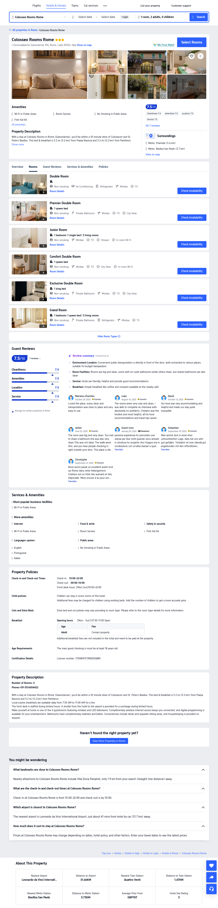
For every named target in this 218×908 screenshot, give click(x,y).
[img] (49, 74)
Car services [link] (91, 5)
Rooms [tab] (33, 166)
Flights (36, 5)
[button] (105, 6)
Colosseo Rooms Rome (33, 39)
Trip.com (106, 853)
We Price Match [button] (165, 44)
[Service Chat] (211, 889)
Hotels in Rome (170, 853)
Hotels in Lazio (150, 853)
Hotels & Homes (56, 5)
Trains (74, 5)
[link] (150, 6)
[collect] (211, 865)
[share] (211, 877)
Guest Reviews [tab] (52, 166)
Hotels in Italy (132, 853)
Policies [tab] (103, 166)
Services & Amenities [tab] (80, 166)
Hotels (117, 853)
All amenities (18, 124)
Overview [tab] (17, 166)
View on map (153, 154)
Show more (18, 144)
